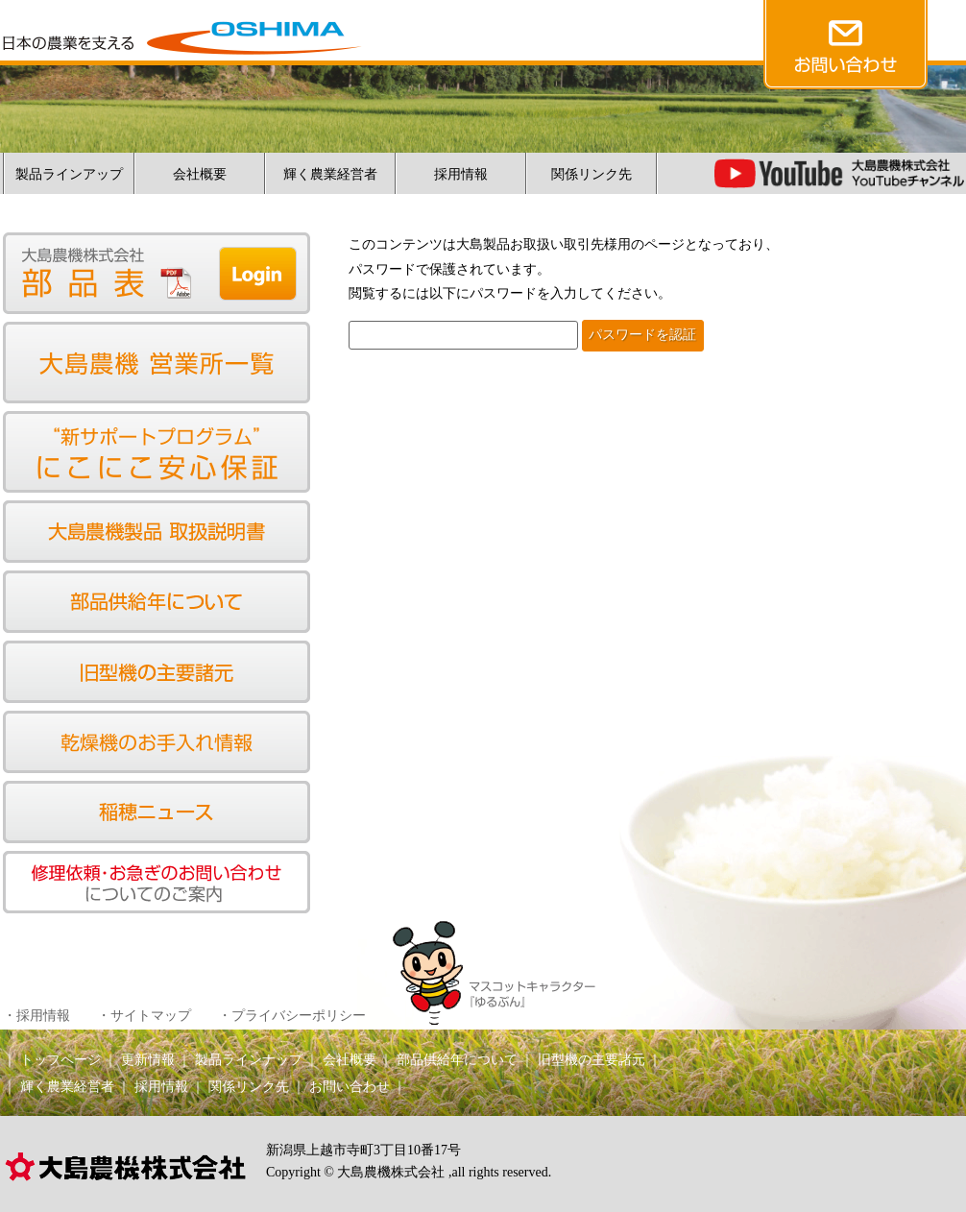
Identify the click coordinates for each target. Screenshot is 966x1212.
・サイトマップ (144, 1015)
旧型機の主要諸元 (591, 1060)
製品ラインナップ (248, 1060)
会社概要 (200, 174)
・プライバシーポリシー (292, 1015)
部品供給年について (457, 1060)
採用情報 (461, 174)
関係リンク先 (591, 174)
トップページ (60, 1060)
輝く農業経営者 (330, 174)
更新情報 (148, 1060)
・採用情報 (36, 1015)
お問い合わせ (349, 1086)
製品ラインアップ (69, 174)
